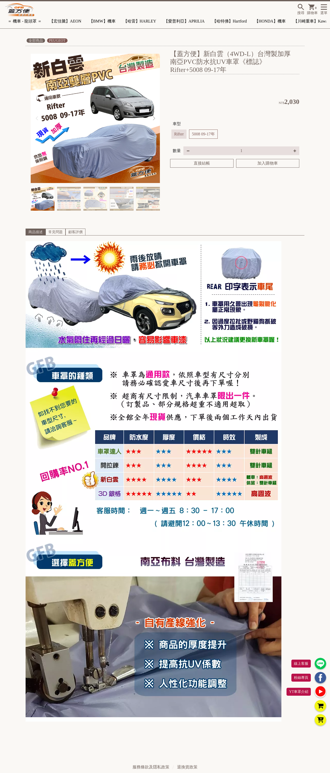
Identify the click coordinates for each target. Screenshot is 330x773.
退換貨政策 (187, 767)
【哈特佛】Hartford (229, 21)
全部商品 (36, 40)
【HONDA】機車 (270, 21)
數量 (177, 150)
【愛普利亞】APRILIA (184, 21)
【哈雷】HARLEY (139, 21)
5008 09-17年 (203, 134)
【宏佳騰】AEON (65, 21)
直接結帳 (202, 163)
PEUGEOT (57, 40)
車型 (177, 124)
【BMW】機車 (102, 21)
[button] (153, 118)
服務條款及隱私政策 (151, 767)
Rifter (179, 134)
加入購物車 (267, 163)
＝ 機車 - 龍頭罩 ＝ (25, 21)
